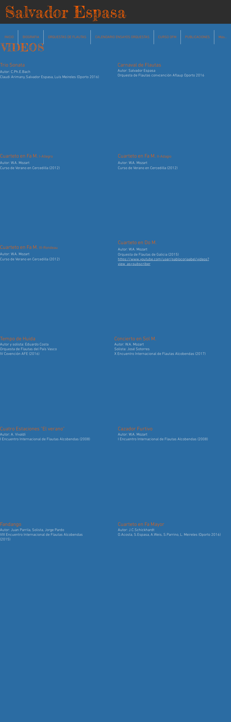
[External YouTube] (56, 114)
